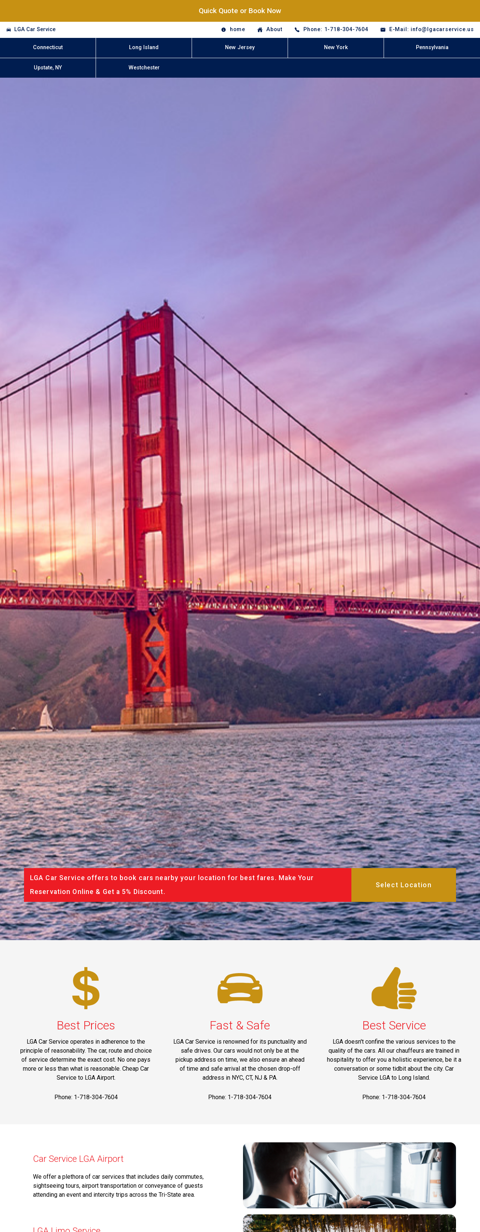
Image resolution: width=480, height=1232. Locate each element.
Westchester (144, 68)
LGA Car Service (35, 29)
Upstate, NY (48, 68)
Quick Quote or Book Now (240, 10)
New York (336, 47)
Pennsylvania (432, 47)
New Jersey (240, 47)
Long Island (144, 47)
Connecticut (48, 47)
